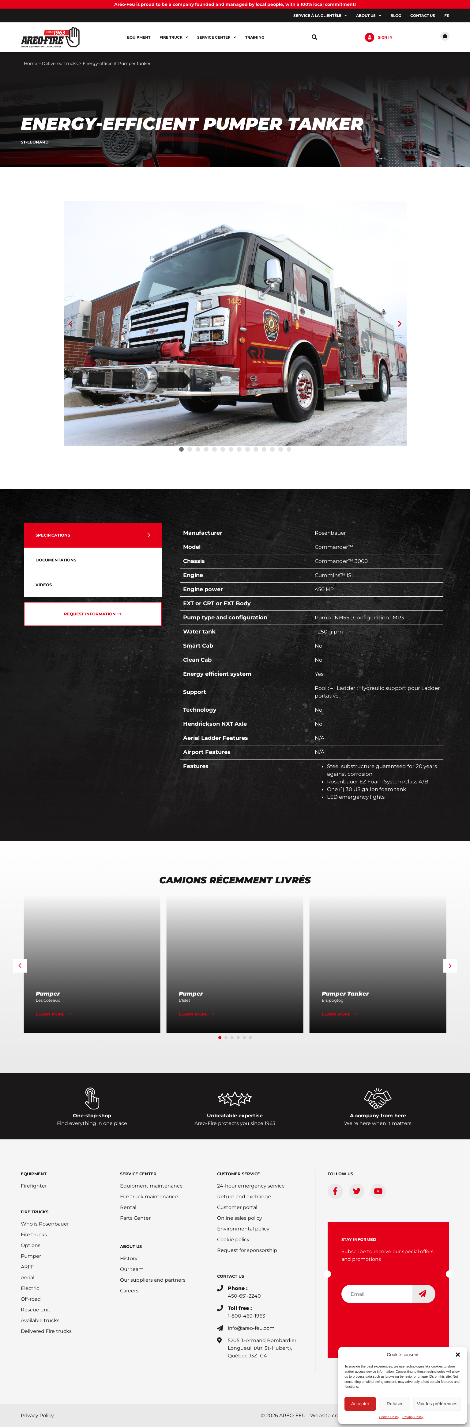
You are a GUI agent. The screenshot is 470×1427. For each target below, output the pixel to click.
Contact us (422, 15)
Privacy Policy (412, 1417)
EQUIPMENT (34, 1173)
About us (368, 16)
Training (254, 37)
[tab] (93, 535)
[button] (458, 1355)
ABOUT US (131, 1246)
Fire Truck (174, 37)
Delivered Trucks (60, 63)
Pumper (48, 993)
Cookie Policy (389, 1417)
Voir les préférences (437, 1403)
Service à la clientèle (320, 16)
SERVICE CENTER (138, 1173)
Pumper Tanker (345, 993)
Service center (216, 37)
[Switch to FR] (446, 15)
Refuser (395, 1403)
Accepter (360, 1403)
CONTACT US (230, 1276)
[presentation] (387, 1320)
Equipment (138, 37)
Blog (395, 15)
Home (30, 63)
